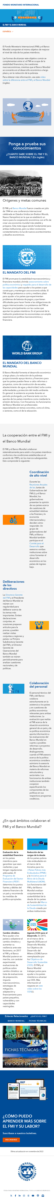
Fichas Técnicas (37, 1020)
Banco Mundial (16, 1020)
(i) (35, 989)
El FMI (5, 208)
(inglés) (26, 80)
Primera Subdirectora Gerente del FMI (13, 642)
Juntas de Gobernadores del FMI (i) (38, 490)
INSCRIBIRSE (11, 1139)
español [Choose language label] (8, 31)
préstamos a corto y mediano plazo (30, 293)
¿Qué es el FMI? (39, 1016)
